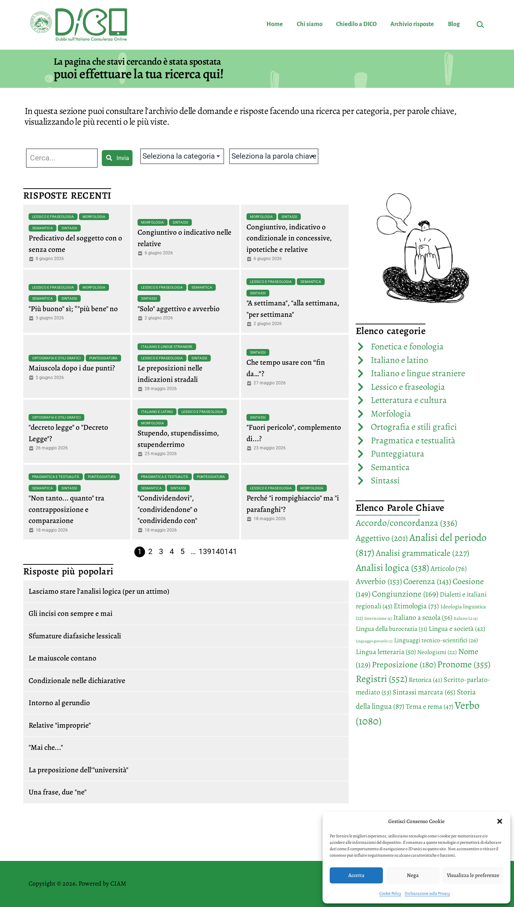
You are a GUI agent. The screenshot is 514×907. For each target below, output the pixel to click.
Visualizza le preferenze (473, 875)
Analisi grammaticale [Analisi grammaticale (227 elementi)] (422, 553)
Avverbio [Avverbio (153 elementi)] (379, 581)
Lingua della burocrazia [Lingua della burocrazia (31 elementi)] (391, 628)
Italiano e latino (157, 412)
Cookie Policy (390, 893)
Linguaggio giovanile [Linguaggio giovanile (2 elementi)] (374, 641)
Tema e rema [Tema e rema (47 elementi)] (429, 706)
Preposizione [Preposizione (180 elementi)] (404, 664)
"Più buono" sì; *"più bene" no (73, 309)
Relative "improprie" (60, 725)
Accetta (356, 875)
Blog (454, 24)
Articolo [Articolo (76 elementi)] (448, 568)
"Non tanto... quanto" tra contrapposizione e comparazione (66, 509)
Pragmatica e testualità (55, 477)
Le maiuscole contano (62, 658)
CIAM (118, 883)
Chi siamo (310, 24)
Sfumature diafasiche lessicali (75, 636)
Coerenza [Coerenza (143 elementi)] (427, 581)
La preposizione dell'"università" (78, 770)
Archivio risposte (412, 24)
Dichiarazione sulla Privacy (427, 893)
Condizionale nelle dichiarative (77, 681)
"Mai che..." (46, 747)
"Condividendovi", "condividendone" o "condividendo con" (168, 509)
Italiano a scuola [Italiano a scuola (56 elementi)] (422, 617)
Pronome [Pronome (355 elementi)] (463, 664)
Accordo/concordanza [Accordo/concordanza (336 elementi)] (406, 523)
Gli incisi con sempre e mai (71, 613)
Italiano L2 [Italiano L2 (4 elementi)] (466, 618)
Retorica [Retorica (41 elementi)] (425, 679)
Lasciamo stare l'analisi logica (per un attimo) (99, 591)
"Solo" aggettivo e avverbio (179, 309)
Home (274, 24)
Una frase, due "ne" (57, 792)
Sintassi (69, 228)
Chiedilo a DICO (356, 24)
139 (205, 551)
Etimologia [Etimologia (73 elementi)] (416, 606)
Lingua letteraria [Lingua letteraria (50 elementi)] (386, 652)
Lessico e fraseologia (53, 217)
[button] (499, 821)
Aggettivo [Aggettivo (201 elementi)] (382, 538)
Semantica (42, 228)
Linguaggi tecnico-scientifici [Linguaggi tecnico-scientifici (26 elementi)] (436, 640)
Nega (413, 875)
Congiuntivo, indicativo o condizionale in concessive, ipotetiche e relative (289, 238)
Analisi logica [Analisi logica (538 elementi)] (392, 567)
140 (217, 551)
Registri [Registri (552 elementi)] (381, 678)
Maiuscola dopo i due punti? (72, 368)
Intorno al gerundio (59, 703)
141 (230, 551)
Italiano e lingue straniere (167, 347)
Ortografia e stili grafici (56, 358)
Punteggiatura (103, 358)
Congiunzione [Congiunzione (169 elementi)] (405, 593)
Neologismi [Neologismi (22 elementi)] (437, 652)
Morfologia (94, 217)
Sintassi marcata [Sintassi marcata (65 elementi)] (424, 692)
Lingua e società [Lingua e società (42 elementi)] (457, 628)
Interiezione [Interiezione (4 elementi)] (378, 618)
